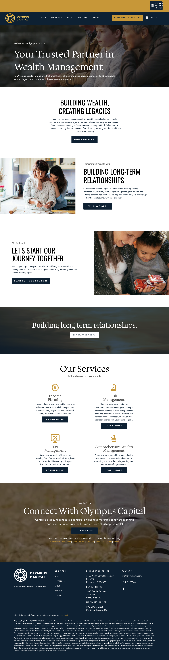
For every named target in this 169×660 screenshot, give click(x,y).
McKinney (66, 541)
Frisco (81, 541)
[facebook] (123, 589)
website (63, 638)
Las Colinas (107, 541)
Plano (74, 541)
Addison (90, 541)
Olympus (101, 638)
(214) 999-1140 (129, 582)
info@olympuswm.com (132, 575)
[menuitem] (43, 17)
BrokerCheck (63, 615)
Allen (97, 541)
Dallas (116, 541)
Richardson (55, 541)
